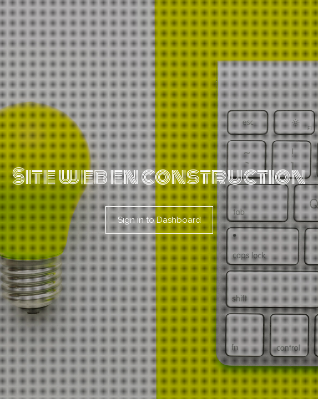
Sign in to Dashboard (159, 220)
